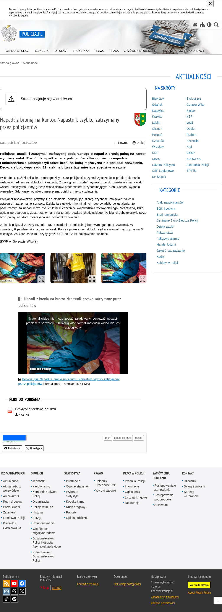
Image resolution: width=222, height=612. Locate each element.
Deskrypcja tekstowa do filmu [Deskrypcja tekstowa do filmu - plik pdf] (35, 409)
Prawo (98, 473)
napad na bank (122, 437)
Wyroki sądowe (106, 490)
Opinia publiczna (77, 518)
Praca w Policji (133, 473)
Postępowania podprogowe (163, 497)
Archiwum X (11, 496)
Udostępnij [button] (12, 448)
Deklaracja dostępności (127, 584)
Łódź (189, 122)
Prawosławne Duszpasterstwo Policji (43, 556)
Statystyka (72, 473)
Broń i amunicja (167, 214)
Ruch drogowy (13, 501)
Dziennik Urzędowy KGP (106, 483)
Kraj (189, 146)
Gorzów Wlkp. (195, 104)
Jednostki (38, 481)
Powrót (121, 143)
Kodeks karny (75, 501)
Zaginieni (9, 512)
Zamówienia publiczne (161, 475)
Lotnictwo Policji (14, 518)
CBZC (156, 158)
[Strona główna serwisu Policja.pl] (195, 24)
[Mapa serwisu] (202, 24)
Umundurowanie (43, 523)
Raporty (71, 512)
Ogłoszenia (132, 492)
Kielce (190, 110)
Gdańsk (157, 104)
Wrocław (158, 146)
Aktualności (30, 63)
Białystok (158, 98)
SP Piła (191, 170)
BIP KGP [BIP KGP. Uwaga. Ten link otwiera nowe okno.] (56, 588)
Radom (191, 134)
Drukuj (139, 143)
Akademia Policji (197, 165)
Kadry (161, 256)
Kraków (157, 116)
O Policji (37, 473)
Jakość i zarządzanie (171, 250)
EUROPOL (193, 158)
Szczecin (192, 140)
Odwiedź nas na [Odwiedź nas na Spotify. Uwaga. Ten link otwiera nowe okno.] (14, 599)
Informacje (73, 481)
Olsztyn (157, 128)
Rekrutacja (132, 503)
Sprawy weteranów (191, 494)
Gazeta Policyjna (163, 165)
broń (107, 437)
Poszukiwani (11, 507)
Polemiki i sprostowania (12, 525)
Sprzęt (36, 518)
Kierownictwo (41, 486)
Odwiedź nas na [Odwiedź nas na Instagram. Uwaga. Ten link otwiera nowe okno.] (6, 591)
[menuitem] (17, 50)
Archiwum (161, 505)
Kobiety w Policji (167, 262)
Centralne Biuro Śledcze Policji (177, 220)
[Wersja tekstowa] (209, 24)
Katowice (158, 110)
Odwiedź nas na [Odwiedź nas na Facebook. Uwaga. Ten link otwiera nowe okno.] (22, 583)
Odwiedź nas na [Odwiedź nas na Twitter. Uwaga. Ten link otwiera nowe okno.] (22, 591)
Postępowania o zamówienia (165, 487)
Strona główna (9, 63)
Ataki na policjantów (170, 202)
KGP (155, 152)
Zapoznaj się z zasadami (165, 597)
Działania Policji (13, 473)
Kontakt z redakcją (87, 584)
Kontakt (188, 473)
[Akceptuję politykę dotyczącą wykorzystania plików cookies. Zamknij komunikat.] (210, 3)
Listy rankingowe (136, 497)
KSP (189, 116)
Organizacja (40, 501)
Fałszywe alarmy (168, 238)
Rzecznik (190, 481)
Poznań (157, 134)
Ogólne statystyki (77, 486)
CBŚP (190, 152)
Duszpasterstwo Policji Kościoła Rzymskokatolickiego (46, 542)
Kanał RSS (6, 583)
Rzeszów (158, 140)
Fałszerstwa (165, 232)
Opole (190, 128)
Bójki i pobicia (166, 208)
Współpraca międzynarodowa (43, 531)
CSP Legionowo (163, 170)
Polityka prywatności (163, 603)
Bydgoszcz (193, 98)
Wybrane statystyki (72, 494)
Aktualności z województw (12, 488)
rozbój (138, 437)
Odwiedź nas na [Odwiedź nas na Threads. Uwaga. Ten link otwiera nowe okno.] (14, 591)
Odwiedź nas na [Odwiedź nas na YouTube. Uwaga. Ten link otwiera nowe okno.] (14, 583)
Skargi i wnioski (194, 486)
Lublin (156, 122)
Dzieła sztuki (165, 226)
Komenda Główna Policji (44, 494)
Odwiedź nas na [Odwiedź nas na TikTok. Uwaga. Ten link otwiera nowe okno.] (6, 599)
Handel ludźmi (166, 244)
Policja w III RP (42, 507)
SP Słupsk (159, 176)
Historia (37, 512)
